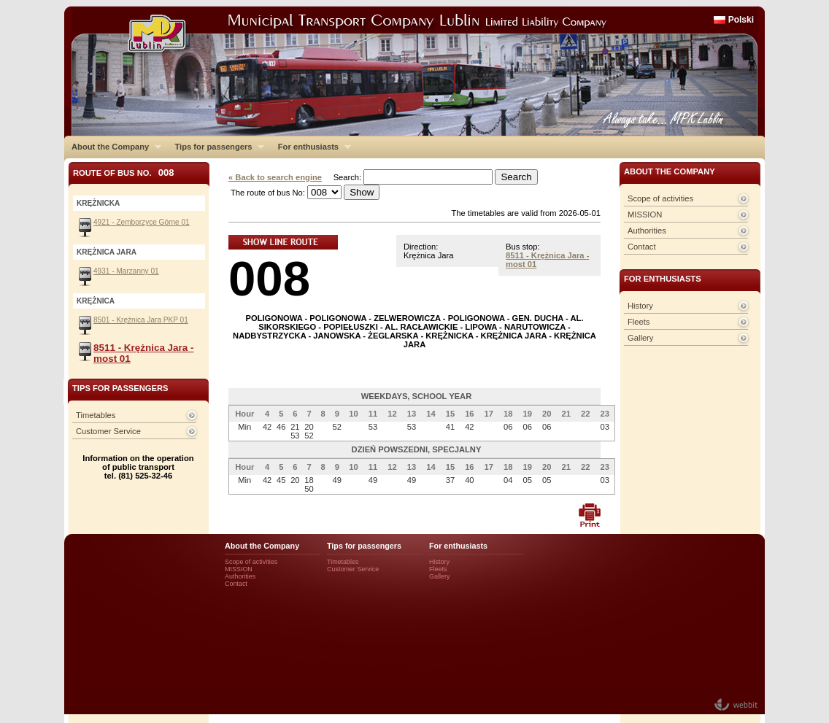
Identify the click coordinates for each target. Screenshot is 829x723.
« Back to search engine (275, 177)
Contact (642, 246)
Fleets (638, 321)
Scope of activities (660, 198)
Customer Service (108, 431)
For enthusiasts (311, 146)
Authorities (647, 230)
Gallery (640, 337)
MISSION (645, 214)
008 (269, 278)
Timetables (95, 415)
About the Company (112, 146)
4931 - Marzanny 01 (126, 271)
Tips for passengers (215, 146)
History (640, 305)
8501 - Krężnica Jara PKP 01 (140, 320)
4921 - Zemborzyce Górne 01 (141, 222)
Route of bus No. (123, 172)
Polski (741, 20)
